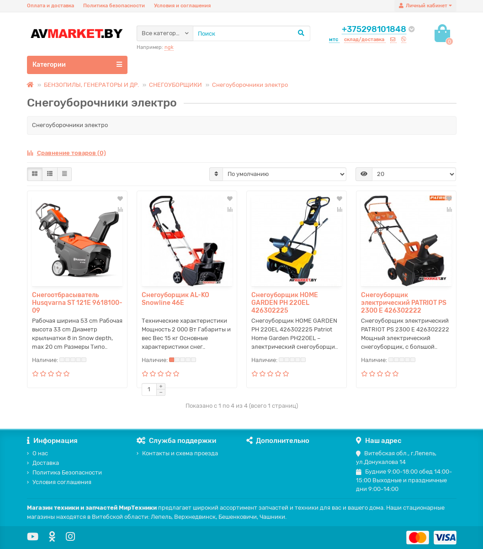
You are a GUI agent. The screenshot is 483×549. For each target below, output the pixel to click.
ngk (169, 47)
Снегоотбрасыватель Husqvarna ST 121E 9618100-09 (77, 302)
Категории (77, 64)
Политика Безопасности (64, 472)
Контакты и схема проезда (177, 453)
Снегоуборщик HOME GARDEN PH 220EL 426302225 (284, 302)
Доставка (43, 462)
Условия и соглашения (182, 6)
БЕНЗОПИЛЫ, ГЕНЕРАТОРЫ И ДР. (91, 84)
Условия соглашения (59, 482)
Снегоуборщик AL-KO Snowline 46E (175, 299)
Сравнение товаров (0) (66, 152)
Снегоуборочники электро (250, 84)
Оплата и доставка (50, 6)
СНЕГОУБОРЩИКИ (175, 84)
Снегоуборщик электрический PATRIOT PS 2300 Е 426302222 (403, 302)
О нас (37, 453)
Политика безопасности (114, 6)
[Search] (251, 33)
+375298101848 (374, 29)
